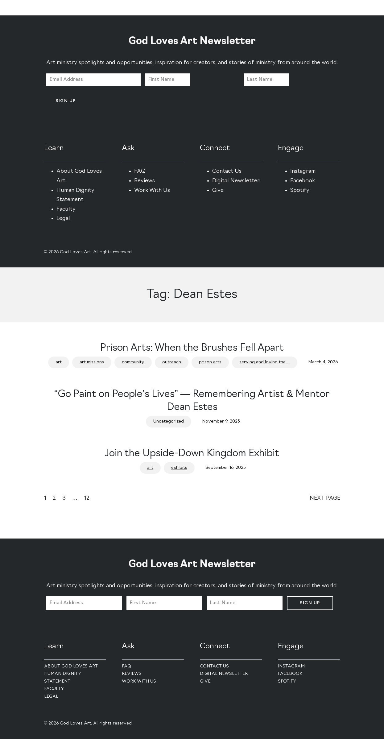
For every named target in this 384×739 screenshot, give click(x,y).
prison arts (210, 362)
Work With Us (152, 190)
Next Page (325, 498)
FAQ (140, 171)
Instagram (303, 171)
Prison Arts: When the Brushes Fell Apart (192, 348)
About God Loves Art (71, 666)
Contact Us (227, 171)
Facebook (302, 181)
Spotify (299, 190)
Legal (63, 218)
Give (218, 190)
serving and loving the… (264, 362)
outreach (171, 362)
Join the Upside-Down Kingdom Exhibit (192, 454)
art (59, 362)
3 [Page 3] (64, 498)
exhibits (179, 467)
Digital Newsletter (236, 181)
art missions (92, 362)
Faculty (66, 209)
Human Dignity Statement (62, 677)
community (133, 362)
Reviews (144, 181)
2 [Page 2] (54, 498)
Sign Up (66, 101)
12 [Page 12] (86, 498)
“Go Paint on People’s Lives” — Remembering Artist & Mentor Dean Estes (192, 401)
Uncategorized (168, 421)
